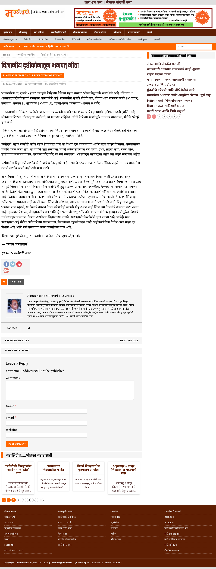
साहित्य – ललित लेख (94, 39)
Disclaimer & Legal (13, 550)
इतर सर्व (157, 39)
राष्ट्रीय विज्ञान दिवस (159, 74)
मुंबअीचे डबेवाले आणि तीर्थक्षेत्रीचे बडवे (171, 90)
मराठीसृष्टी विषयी (58, 32)
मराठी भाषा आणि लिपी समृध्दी (166, 111)
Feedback (9, 545)
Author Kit (9, 522)
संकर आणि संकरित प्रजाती (163, 64)
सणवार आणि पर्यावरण (161, 85)
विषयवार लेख (60, 39)
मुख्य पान (8, 32)
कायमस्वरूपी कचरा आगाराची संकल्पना (171, 79)
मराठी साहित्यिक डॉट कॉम (174, 539)
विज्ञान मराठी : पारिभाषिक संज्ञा (166, 106)
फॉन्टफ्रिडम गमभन (171, 550)
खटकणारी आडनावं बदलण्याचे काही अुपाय (173, 69)
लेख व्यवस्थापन (80, 32)
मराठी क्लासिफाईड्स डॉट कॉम (176, 528)
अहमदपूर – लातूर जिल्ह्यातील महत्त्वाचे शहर (123, 469)
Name (10, 406)
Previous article (17, 340)
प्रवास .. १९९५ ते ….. (66, 522)
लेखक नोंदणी (100, 32)
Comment (13, 378)
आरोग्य (113, 533)
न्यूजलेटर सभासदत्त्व (12, 528)
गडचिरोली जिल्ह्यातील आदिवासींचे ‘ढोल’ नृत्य (18, 469)
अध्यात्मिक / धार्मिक (57, 84)
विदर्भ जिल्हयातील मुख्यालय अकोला (88, 468)
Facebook (169, 517)
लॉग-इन (117, 32)
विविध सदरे (76, 39)
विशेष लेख (28, 39)
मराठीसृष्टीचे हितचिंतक (67, 517)
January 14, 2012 (14, 84)
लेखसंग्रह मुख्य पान (10, 39)
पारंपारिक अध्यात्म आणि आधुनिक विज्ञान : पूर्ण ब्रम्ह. (179, 95)
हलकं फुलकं (142, 39)
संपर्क (149, 32)
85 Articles (68, 295)
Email (10, 418)
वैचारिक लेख (43, 39)
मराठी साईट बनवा (65, 528)
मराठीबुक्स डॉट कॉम (172, 533)
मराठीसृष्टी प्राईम (170, 545)
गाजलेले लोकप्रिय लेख (67, 539)
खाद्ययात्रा (114, 528)
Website (11, 430)
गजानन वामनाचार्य (35, 84)
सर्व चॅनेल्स (38, 32)
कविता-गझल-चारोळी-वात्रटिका (120, 39)
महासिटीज (115, 522)
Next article (129, 340)
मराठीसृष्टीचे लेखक (65, 511)
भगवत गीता (15, 281)
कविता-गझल (116, 539)
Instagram (169, 522)
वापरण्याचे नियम (11, 533)
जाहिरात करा (134, 32)
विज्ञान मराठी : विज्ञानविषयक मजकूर (169, 100)
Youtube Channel (172, 511)
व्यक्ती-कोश (115, 517)
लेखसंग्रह (23, 32)
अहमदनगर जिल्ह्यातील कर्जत (53, 468)
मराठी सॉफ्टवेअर (64, 545)
